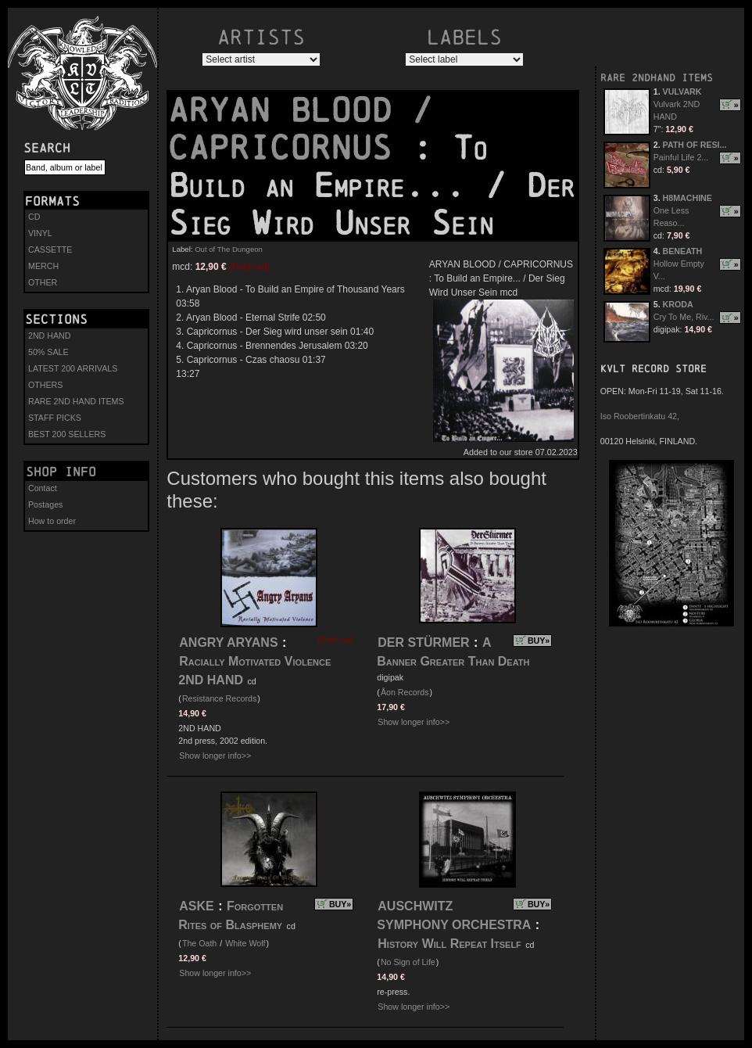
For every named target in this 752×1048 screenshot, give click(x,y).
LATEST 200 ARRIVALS (72, 368)
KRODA (678, 304)
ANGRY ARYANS (228, 642)
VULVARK (682, 91)
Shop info (61, 472)
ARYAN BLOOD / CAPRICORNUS (300, 129)
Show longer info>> (215, 755)
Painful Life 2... (681, 157)
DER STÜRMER (423, 642)
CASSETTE (50, 249)
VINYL (40, 233)
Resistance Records (219, 698)
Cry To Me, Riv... (684, 316)
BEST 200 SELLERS (67, 434)
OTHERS (45, 384)
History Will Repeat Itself (451, 943)
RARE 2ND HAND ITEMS (76, 401)
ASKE (196, 906)
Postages (45, 504)
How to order (52, 521)
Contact (42, 488)
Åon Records (405, 692)
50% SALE (48, 352)
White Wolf (245, 943)
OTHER (42, 282)
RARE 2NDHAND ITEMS (656, 78)
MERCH (43, 266)
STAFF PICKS (54, 417)
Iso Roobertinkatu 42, (639, 416)
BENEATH (683, 251)
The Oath (199, 943)
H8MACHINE (687, 198)
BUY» (539, 640)
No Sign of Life (408, 962)
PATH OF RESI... (695, 144)
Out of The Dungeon (229, 249)
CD (34, 216)
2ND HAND (49, 335)
